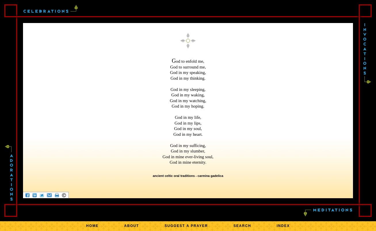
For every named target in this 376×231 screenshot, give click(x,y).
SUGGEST (186, 226)
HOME (92, 226)
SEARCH (242, 226)
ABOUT (131, 226)
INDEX (283, 226)
